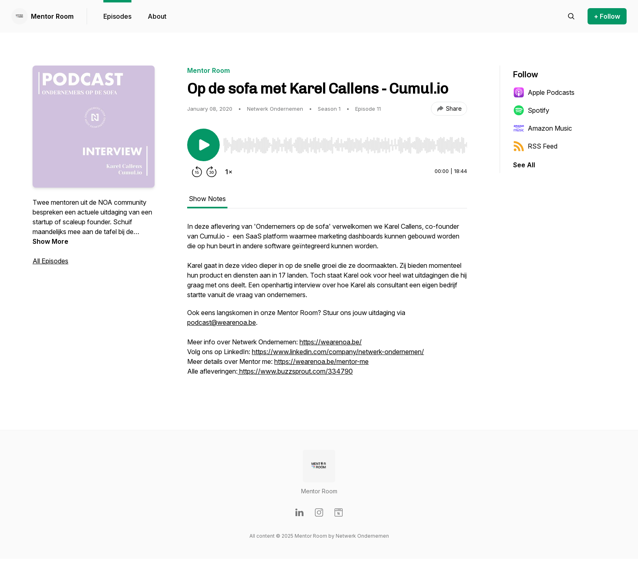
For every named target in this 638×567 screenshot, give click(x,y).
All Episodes (50, 261)
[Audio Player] (345, 143)
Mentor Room (52, 16)
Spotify (531, 110)
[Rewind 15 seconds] (197, 171)
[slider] (345, 145)
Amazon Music (542, 128)
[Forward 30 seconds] (211, 171)
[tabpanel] (327, 302)
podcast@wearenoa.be (221, 322)
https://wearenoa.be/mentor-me (321, 361)
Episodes (117, 16)
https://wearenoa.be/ (330, 342)
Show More (50, 241)
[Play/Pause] (203, 145)
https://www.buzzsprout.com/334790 (295, 371)
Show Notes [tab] (207, 199)
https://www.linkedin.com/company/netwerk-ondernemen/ (338, 352)
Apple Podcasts (544, 92)
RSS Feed (535, 146)
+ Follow (607, 16)
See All (524, 165)
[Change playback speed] (229, 171)
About (157, 16)
